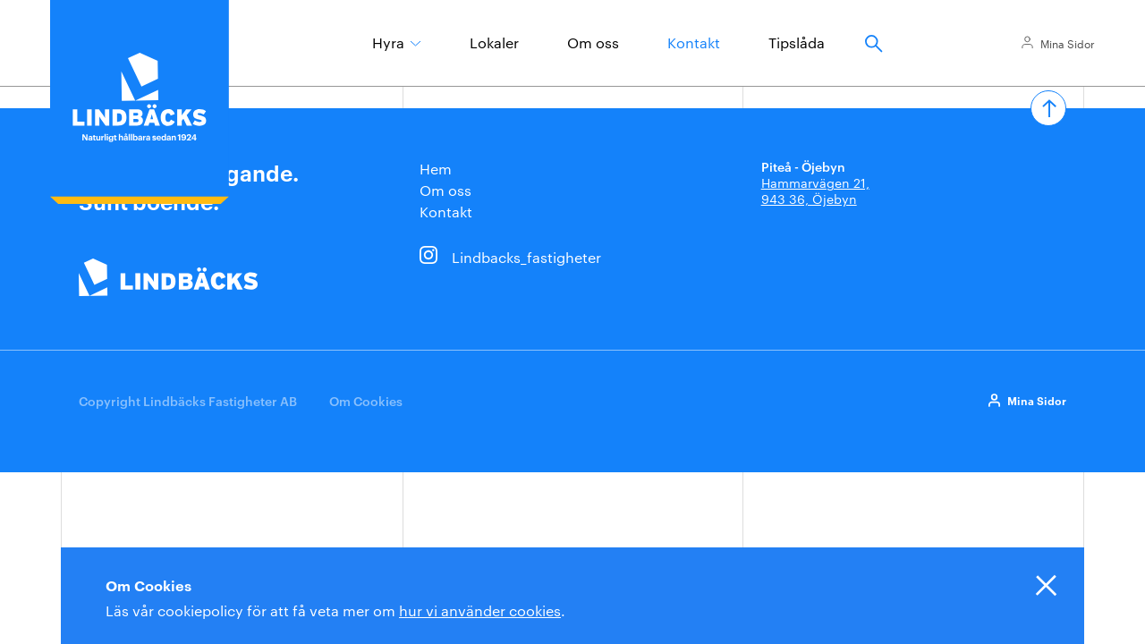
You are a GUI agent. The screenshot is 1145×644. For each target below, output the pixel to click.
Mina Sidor (1067, 43)
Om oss (593, 42)
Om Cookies (366, 400)
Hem (436, 168)
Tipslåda (796, 42)
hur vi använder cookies (480, 610)
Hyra (388, 42)
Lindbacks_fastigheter (526, 257)
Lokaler (494, 42)
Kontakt (693, 42)
